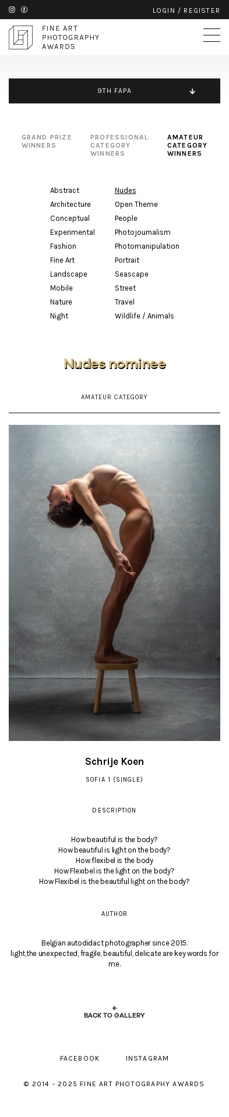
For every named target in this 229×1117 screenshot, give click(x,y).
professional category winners (119, 145)
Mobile (61, 288)
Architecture (70, 204)
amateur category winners (187, 145)
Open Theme (136, 204)
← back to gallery (114, 1012)
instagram (12, 9)
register (202, 10)
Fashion (63, 246)
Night (59, 316)
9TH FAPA (114, 91)
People (126, 218)
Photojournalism (143, 232)
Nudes (125, 190)
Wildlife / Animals (144, 316)
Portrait (127, 260)
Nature (61, 302)
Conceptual (70, 218)
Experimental (72, 232)
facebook (24, 9)
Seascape (132, 274)
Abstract (64, 190)
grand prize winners (47, 141)
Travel (125, 302)
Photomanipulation (147, 246)
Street (125, 288)
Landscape (68, 274)
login (164, 10)
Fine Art (62, 260)
